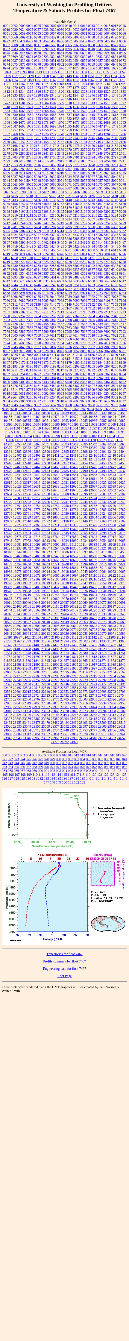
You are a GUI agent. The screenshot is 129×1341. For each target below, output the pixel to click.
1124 (121, 72)
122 (105, 774)
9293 (76, 397)
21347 (111, 641)
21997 (93, 668)
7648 (37, 339)
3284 (14, 169)
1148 (68, 76)
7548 (6, 327)
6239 (83, 262)
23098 (112, 711)
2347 (91, 153)
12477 (112, 467)
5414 (99, 242)
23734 (55, 730)
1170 (114, 80)
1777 (53, 134)
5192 (37, 211)
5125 (83, 196)
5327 (37, 235)
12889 (8, 521)
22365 (121, 680)
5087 (68, 188)
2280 (22, 153)
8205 (91, 366)
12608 (64, 478)
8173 (29, 362)
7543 (107, 324)
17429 (83, 529)
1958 (60, 138)
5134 (22, 200)
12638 (102, 486)
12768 (93, 506)
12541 (17, 475)
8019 (29, 351)
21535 (112, 649)
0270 (37, 37)
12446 (8, 463)
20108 (27, 606)
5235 (76, 219)
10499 (17, 420)
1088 (107, 68)
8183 (91, 362)
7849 (22, 347)
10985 (83, 420)
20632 (121, 626)
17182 (121, 521)
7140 (52, 304)
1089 (114, 68)
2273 (91, 149)
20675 (45, 629)
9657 (53, 405)
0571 (114, 45)
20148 (17, 610)
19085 (55, 575)
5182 (91, 207)
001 (10, 755)
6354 (22, 273)
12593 (17, 478)
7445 (29, 324)
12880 (55, 517)
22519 (45, 688)
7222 (114, 312)
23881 (93, 734)
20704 (74, 629)
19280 (121, 579)
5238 (99, 219)
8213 (29, 370)
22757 (17, 699)
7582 (14, 331)
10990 (8, 424)
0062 (91, 33)
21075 (46, 637)
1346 (91, 95)
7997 (114, 347)
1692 (45, 126)
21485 (17, 649)
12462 (36, 467)
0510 (29, 45)
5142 (83, 200)
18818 (102, 564)
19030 (74, 571)
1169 (106, 80)
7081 (14, 300)
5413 (91, 242)
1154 (114, 76)
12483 (45, 471)
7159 (22, 308)
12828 (17, 517)
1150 (83, 76)
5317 (83, 231)
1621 (6, 118)
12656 (27, 494)
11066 (18, 432)
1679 (83, 122)
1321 (68, 91)
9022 (14, 393)
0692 (99, 53)
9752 (21, 409)
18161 (102, 544)
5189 (14, 211)
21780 (27, 657)
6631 (45, 281)
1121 (98, 72)
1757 (53, 130)
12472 (74, 467)
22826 (112, 699)
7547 (122, 324)
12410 (45, 455)
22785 (64, 699)
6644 (14, 285)
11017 (18, 428)
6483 (76, 277)
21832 (121, 657)
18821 (121, 564)
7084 (37, 300)
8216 (52, 370)
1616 (99, 115)
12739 (55, 502)
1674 (53, 122)
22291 (93, 680)
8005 (122, 347)
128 (16, 778)
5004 (91, 169)
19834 (93, 595)
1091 (7, 72)
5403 (53, 242)
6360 (68, 273)
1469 (122, 99)
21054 (36, 637)
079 (100, 767)
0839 (22, 60)
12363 (64, 444)
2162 (91, 142)
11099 (65, 436)
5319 (99, 231)
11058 (101, 428)
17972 (27, 540)
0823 (45, 57)
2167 (6, 146)
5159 (37, 204)
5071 (68, 184)
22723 (27, 695)
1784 (107, 134)
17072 (45, 521)
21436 (74, 645)
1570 (60, 111)
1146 (53, 76)
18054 (102, 540)
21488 (27, 649)
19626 (83, 591)
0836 (6, 60)
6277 (114, 262)
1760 (76, 130)
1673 (45, 122)
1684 (114, 122)
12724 (92, 498)
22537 (64, 688)
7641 (14, 339)
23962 (45, 738)
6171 (91, 258)
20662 (36, 629)
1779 (68, 134)
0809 (14, 57)
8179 (68, 362)
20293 (74, 614)
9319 (68, 401)
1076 (60, 68)
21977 (55, 668)
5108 (91, 192)
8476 (14, 386)
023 (16, 759)
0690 (83, 53)
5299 (83, 227)
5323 (6, 235)
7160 (29, 308)
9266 (29, 397)
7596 (76, 331)
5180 (76, 207)
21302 (83, 641)
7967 (91, 347)
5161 (53, 204)
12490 (83, 471)
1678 (76, 122)
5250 (68, 223)
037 (100, 759)
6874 (60, 289)
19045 (83, 571)
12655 (17, 494)
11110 (37, 440)
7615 (83, 335)
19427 (55, 587)
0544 (45, 45)
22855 (36, 703)
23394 (64, 719)
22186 (36, 676)
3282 (122, 165)
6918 (60, 293)
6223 (29, 262)
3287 (37, 169)
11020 (46, 428)
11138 (119, 440)
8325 (83, 374)
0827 (60, 57)
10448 (93, 413)
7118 (22, 304)
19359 (102, 583)
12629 (17, 486)
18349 (17, 552)
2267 (45, 149)
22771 (45, 699)
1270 (14, 87)
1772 (37, 134)
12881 (64, 517)
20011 (8, 602)
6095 (114, 254)
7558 (53, 327)
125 (123, 774)
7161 (37, 308)
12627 (121, 482)
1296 (122, 87)
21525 (93, 649)
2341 (45, 153)
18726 (112, 560)
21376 (8, 645)
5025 (122, 173)
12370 (8, 448)
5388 (76, 238)
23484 (64, 722)
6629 (29, 281)
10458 (8, 417)
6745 (29, 285)
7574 (114, 327)
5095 (6, 192)
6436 (68, 277)
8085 (14, 355)
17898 (102, 537)
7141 (60, 304)
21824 (102, 657)
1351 (6, 99)
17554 (83, 533)
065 (16, 767)
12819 (55, 513)
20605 (55, 626)
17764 (55, 537)
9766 (106, 409)
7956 (83, 347)
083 (124, 767)
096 (76, 771)
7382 (37, 320)
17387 (36, 529)
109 (29, 774)
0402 (52, 37)
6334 (68, 269)
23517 (121, 722)
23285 (93, 715)
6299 (68, 266)
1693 (53, 126)
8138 (6, 358)
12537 (121, 471)
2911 (122, 161)
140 (88, 778)
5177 (53, 207)
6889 (14, 293)
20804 (102, 629)
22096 (74, 672)
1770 (29, 134)
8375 (6, 378)
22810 (102, 699)
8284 (60, 374)
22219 (93, 676)
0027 (37, 29)
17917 (112, 537)
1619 (122, 115)
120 (93, 774)
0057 (53, 33)
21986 (74, 668)
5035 (76, 177)
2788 (53, 157)
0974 (6, 68)
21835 (8, 660)
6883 (99, 289)
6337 (91, 269)
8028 (45, 351)
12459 (8, 467)
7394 (60, 320)
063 (4, 767)
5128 (106, 196)
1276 (60, 87)
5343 (107, 235)
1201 (67, 84)
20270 (36, 614)
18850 (36, 568)
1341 (60, 95)
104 (124, 771)
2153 (29, 142)
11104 (111, 436)
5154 (122, 200)
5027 (14, 177)
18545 (55, 556)
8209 (122, 366)
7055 (60, 297)
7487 (60, 324)
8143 (29, 358)
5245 (29, 223)
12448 (27, 463)
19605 (55, 591)
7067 (83, 297)
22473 (83, 684)
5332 (76, 235)
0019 (6, 29)
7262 (76, 316)
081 (112, 767)
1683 (107, 122)
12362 (55, 444)
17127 (74, 521)
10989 (121, 420)
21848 (55, 660)
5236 (83, 219)
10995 (46, 424)
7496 (68, 324)
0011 (76, 26)
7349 (114, 316)
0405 (68, 37)
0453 (37, 41)
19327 (55, 583)
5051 (60, 180)
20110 (45, 606)
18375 (55, 552)
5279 (122, 223)
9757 (44, 409)
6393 (14, 277)
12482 (36, 471)
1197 (37, 84)
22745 (102, 695)
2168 (14, 146)
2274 (99, 149)
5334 (91, 235)
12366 (93, 444)
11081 (55, 432)
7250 (6, 316)
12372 (27, 448)
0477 (91, 41)
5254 (91, 223)
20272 (45, 614)
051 (58, 763)
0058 (60, 33)
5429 (76, 246)
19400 (17, 587)
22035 (102, 668)
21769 (17, 657)
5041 (122, 177)
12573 (112, 475)
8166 (122, 358)
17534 (55, 533)
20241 (121, 610)
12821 (74, 513)
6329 (60, 269)
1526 (68, 107)
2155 (45, 142)
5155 (6, 204)
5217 (68, 215)
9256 (114, 393)
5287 (53, 227)
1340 (53, 95)
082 (118, 767)
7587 (37, 331)
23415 (93, 719)
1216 (114, 84)
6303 (99, 266)
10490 (102, 417)
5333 (83, 235)
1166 (83, 80)
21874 (102, 660)
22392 (17, 684)
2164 (107, 142)
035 (88, 759)
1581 (22, 115)
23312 (112, 715)
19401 (27, 587)
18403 (93, 552)
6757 (122, 285)
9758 (52, 409)
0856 (91, 60)
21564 (8, 653)
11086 (92, 432)
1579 (6, 115)
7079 (122, 297)
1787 (6, 138)
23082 (93, 711)
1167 (91, 80)
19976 (74, 598)
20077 (102, 602)
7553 (29, 327)
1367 (53, 99)
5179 (68, 207)
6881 (83, 289)
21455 (93, 645)
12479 (8, 471)
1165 (76, 80)
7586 (29, 331)
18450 (121, 552)
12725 (102, 498)
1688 (22, 126)
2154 (37, 142)
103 (118, 771)
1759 (68, 130)
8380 (22, 378)
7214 (68, 312)
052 (64, 763)
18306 (74, 548)
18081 (17, 544)
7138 (37, 304)
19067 (17, 575)
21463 (102, 645)
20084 (111, 602)
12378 (74, 448)
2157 (60, 142)
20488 (83, 618)
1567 (37, 111)
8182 (83, 362)
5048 (37, 180)
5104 (61, 192)
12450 (45, 463)
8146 (53, 358)
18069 (8, 544)
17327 (93, 525)
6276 (107, 262)
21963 (27, 668)
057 (94, 763)
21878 (112, 660)
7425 (6, 324)
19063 (112, 571)
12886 (112, 517)
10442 (74, 413)
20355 (17, 618)
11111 (46, 440)
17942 (8, 540)
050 (52, 763)
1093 (23, 72)
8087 (22, 355)
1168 (98, 80)
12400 (93, 451)
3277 (83, 165)
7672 (122, 339)
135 (58, 778)
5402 (45, 242)
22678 (93, 691)
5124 (75, 196)
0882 (60, 64)
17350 (8, 529)
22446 (64, 684)
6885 (114, 289)
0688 (68, 53)
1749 (114, 126)
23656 (8, 730)
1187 (22, 84)
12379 (83, 448)
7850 (29, 347)
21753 (8, 657)
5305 (6, 231)
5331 (68, 235)
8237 (99, 370)
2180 (99, 146)
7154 (106, 304)
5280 (6, 227)
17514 (36, 533)
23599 (93, 726)
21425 (55, 645)
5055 (83, 180)
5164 (76, 204)
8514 (14, 389)
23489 (74, 722)
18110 (74, 544)
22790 (74, 699)
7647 (29, 339)
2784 (22, 157)
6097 (6, 258)
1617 (107, 115)
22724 (36, 695)
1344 (76, 95)
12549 (55, 475)
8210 (6, 370)
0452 (29, 41)
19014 (45, 571)
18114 (83, 544)
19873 (121, 595)
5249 (60, 223)
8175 (45, 362)
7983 (107, 347)
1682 (99, 122)
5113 (122, 192)
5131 (122, 196)
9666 (83, 405)
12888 (121, 517)
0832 (99, 57)
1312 (6, 91)
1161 (45, 80)
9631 (99, 401)
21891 (45, 664)
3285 (22, 169)
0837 (14, 60)
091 (46, 771)
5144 (99, 200)
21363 (121, 641)
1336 (22, 95)
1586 (60, 115)
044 (16, 763)
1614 (83, 115)
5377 (14, 238)
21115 (65, 637)
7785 (83, 343)
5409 (60, 242)
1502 (29, 103)
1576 (107, 111)
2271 (76, 149)
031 (64, 759)
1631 (60, 118)
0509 (22, 45)
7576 (122, 327)
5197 (76, 211)
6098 (14, 258)
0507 (6, 45)
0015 (106, 26)
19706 (8, 595)
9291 (68, 397)
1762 (91, 130)
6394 (22, 277)
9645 (14, 405)
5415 (106, 242)
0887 (76, 64)
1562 (122, 107)
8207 (107, 366)
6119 (76, 258)
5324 (14, 235)
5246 (37, 223)
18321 (102, 548)
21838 (17, 660)
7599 (99, 331)
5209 (6, 215)
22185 (27, 676)
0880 (45, 64)
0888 (83, 64)
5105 (68, 192)
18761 (36, 564)
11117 (73, 440)
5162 (60, 204)
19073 (36, 575)
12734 (36, 502)
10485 (83, 417)
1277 (68, 87)
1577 (114, 111)
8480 (29, 386)
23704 (27, 730)
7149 (68, 304)
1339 (45, 95)
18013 (45, 540)
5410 (68, 242)
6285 (53, 266)
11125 (110, 440)
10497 (8, 420)
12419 (121, 455)
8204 (83, 366)
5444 (107, 246)
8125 (83, 355)
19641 (93, 591)
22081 (45, 672)
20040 (26, 602)
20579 (112, 622)
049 (46, 763)
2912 (6, 165)
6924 (107, 293)
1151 (91, 76)
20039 (17, 602)
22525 (55, 688)
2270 (68, 149)
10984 (74, 420)
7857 (37, 347)
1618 (114, 115)
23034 (112, 707)
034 (82, 759)
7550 (14, 327)
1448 (76, 99)
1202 (75, 84)
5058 (107, 180)
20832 (112, 629)
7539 (99, 324)
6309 (22, 269)
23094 (102, 711)
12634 (64, 486)
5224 (114, 215)
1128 (30, 76)
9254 (107, 393)
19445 (83, 587)
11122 (101, 440)
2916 (37, 165)
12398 (83, 451)
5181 (83, 207)
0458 (76, 41)
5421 (29, 246)
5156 (14, 204)
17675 (17, 537)
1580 (14, 115)
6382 (107, 273)
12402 (112, 451)
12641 (8, 490)
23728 (45, 730)
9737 (114, 405)
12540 (8, 475)
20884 (27, 633)
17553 (74, 533)
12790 (17, 513)
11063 (120, 428)
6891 (22, 293)
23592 (64, 726)
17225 (17, 525)
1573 (83, 111)
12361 (45, 444)
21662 (36, 653)
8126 (91, 355)
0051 (6, 33)
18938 (8, 571)
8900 (99, 389)
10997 (65, 424)
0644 (122, 49)
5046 (22, 180)
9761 (67, 409)
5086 (60, 188)
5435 (99, 246)
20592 (17, 626)
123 (111, 774)
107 (17, 774)
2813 (29, 161)
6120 (83, 258)
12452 (64, 463)
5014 (45, 173)
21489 (36, 649)
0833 (107, 57)
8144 (37, 358)
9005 (106, 389)
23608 (102, 726)
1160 (38, 80)
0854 (76, 60)
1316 (37, 91)
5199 (91, 211)
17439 (102, 529)
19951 (45, 598)
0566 (76, 45)
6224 (37, 262)
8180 (76, 362)
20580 (121, 622)
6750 (68, 285)
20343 (121, 614)
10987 (102, 420)
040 (118, 759)
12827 (8, 517)
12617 (27, 482)
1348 (107, 95)
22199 (45, 676)
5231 (45, 219)
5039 (107, 177)
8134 (122, 355)
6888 (6, 293)
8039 (53, 351)
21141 (83, 637)
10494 (112, 417)
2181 (107, 146)
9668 (91, 405)
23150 (36, 715)
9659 (60, 405)
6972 (29, 297)
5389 (83, 238)
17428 (74, 529)
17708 (27, 537)
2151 (14, 142)
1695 (68, 126)
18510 (45, 556)
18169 (111, 544)
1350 (122, 95)
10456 (121, 413)
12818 (45, 513)
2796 (107, 157)
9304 (6, 401)
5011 (22, 173)
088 (28, 771)
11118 (82, 440)
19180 (55, 579)
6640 (107, 281)
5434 (91, 246)
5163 (68, 204)
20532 (27, 622)
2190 (29, 149)
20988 (121, 633)
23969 (55, 738)
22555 (93, 688)
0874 (6, 64)
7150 (76, 304)
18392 (83, 552)
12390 (45, 451)
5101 (37, 192)
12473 (83, 467)
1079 (83, 68)
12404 (121, 451)
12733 (27, 502)
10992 (27, 424)
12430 (74, 459)
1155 (121, 76)
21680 (83, 653)
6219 (6, 262)
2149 (122, 138)
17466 (121, 529)
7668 (107, 339)
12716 (55, 498)
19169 (36, 579)
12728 (121, 498)
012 (76, 755)
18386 (64, 552)
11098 (55, 436)
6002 (76, 250)
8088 (29, 355)
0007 (53, 26)
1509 (60, 103)
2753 (107, 153)
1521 (29, 107)
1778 (60, 134)
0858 (107, 60)
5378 (22, 238)
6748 (52, 285)
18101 (64, 544)
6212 (114, 258)
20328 (83, 614)
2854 (107, 161)
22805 (93, 699)
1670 (22, 122)
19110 (93, 575)
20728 (93, 629)
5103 (53, 192)
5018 (76, 173)
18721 (102, 560)
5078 (122, 184)
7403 (83, 320)
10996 (55, 424)
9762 (75, 409)
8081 (122, 351)
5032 (53, 177)
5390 (91, 238)
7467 (53, 324)
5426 (68, 246)
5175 (37, 207)
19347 (83, 583)
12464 (45, 467)
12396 (74, 451)
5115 (14, 196)
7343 (99, 316)
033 (76, 759)
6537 (122, 277)
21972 (36, 668)
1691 (37, 126)
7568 (91, 327)
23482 (55, 722)
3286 (29, 169)
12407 (17, 455)
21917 (93, 664)
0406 (76, 37)
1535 (91, 107)
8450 (68, 382)
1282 (107, 87)
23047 (121, 707)
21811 (74, 657)
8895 (68, 389)
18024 (64, 540)
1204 (91, 84)
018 (112, 755)
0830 (83, 57)
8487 (76, 386)
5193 (45, 211)
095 (70, 771)
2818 (68, 161)
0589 (29, 49)
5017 (68, 173)
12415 (83, 455)
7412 (107, 320)
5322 (122, 231)
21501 (64, 649)
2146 (99, 138)
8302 (76, 374)
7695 (29, 343)
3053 (53, 165)
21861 (74, 660)
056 (88, 763)
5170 (122, 204)
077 (88, 767)
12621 (64, 482)
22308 (112, 680)
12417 (102, 455)
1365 (37, 99)
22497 (17, 688)
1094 (30, 72)
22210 (64, 676)
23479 (45, 722)
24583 (112, 738)
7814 (107, 343)
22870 (45, 703)
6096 (122, 254)
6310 (29, 269)
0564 (60, 45)
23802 (121, 730)
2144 (83, 138)
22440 (55, 684)
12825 (112, 513)
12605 (36, 478)
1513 (91, 103)
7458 (45, 324)
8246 (114, 370)
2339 (29, 153)
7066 (76, 297)
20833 (121, 629)
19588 (27, 591)
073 (64, 767)
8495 (83, 386)
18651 (36, 560)
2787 (45, 157)
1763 (99, 130)
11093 (18, 436)
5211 (22, 215)
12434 (102, 459)
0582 (6, 49)
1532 (76, 107)
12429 (64, 459)
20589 (8, 626)
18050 (93, 540)
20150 (27, 610)
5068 (53, 184)
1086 (91, 68)
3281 (114, 165)
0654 (60, 53)
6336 (83, 269)
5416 (114, 242)
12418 (111, 455)
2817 (60, 161)
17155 (93, 521)
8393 (91, 378)
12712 (36, 498)
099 (94, 771)
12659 (55, 494)
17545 (64, 533)
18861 (55, 568)
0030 (60, 29)
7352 (122, 316)
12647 (64, 490)
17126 (64, 521)
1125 (7, 76)
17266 (36, 525)
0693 (107, 53)
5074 (91, 184)
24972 (74, 742)
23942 (8, 738)
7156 (122, 304)
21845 (45, 660)
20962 (93, 633)
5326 (29, 235)
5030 (37, 177)
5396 (122, 238)
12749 (121, 502)
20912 (36, 633)
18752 (17, 564)
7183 (99, 308)
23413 (83, 719)
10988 (112, 420)
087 (22, 771)
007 (46, 755)
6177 (99, 258)
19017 (55, 571)
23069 (55, 711)
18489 (36, 556)
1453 (114, 99)
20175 (55, 610)
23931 (112, 734)
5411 (76, 242)
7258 (53, 316)
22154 (111, 672)
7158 (14, 308)
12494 (93, 471)
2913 (14, 165)
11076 (46, 432)
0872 (114, 60)
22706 (121, 691)
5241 (122, 219)
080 (106, 767)
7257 (45, 316)
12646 (55, 490)
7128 (29, 304)
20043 (36, 602)
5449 (22, 250)
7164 (45, 308)
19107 (83, 575)
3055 (68, 165)
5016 (60, 173)
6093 (99, 254)
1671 (29, 122)
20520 (112, 618)
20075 (92, 602)
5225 (122, 215)
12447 (17, 463)
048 (40, 763)
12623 (83, 482)
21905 (74, 664)
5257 (107, 223)
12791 (27, 513)
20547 (55, 622)
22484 (112, 684)
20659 (27, 629)
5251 (76, 223)
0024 (22, 29)
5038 (99, 177)
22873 (55, 703)
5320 (106, 231)
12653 (121, 490)
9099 (76, 393)
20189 (74, 610)
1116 (61, 72)
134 (52, 778)
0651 (45, 53)
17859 (74, 537)
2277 (122, 149)
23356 (27, 719)
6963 (122, 293)
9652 (37, 405)
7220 (99, 312)
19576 (8, 591)
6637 (83, 281)
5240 (114, 219)
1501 (22, 103)
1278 (76, 87)
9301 (107, 397)
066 (22, 767)
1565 (22, 111)
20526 (121, 618)
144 (112, 778)
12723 (83, 498)
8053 (83, 351)
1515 (106, 103)
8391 (76, 378)
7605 (14, 335)
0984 (22, 68)
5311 (53, 231)
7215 (76, 312)
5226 (6, 219)
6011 (107, 250)
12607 (55, 478)
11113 (64, 440)
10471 (64, 417)
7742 (68, 343)
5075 (99, 184)
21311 (93, 641)
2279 (14, 153)
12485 (64, 471)
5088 (76, 188)
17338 (112, 525)
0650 (37, 53)
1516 (114, 103)
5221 (91, 215)
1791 (37, 138)
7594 (60, 331)
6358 (53, 273)
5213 (37, 215)
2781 (122, 153)
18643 (27, 560)
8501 (114, 386)
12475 (93, 467)
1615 (91, 115)
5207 (114, 211)
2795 (99, 157)
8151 (68, 358)
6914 (29, 293)
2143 (76, 138)
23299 (102, 715)
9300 (99, 397)
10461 (27, 417)
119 (87, 774)
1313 (14, 91)
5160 (45, 204)
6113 (53, 258)
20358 (27, 618)
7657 (60, 339)
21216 (120, 637)
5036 (83, 177)
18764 (45, 564)
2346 (83, 153)
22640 (45, 691)
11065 (8, 432)
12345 (8, 444)
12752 (27, 506)
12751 (17, 506)
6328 (52, 269)
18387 (74, 552)
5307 (22, 231)
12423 (27, 459)
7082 (22, 300)
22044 (112, 668)
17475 (8, 533)
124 (117, 774)
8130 (114, 355)
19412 (45, 587)
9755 (36, 409)
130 (28, 778)
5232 (53, 219)
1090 (122, 68)
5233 (60, 219)
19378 (121, 583)
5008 (122, 169)
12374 (45, 448)
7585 (22, 331)
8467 (107, 382)
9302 (114, 397)
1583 (37, 115)
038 (106, 759)
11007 (102, 424)
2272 (83, 149)
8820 (45, 389)
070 (46, 767)
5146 (114, 200)
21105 (55, 637)
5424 (53, 246)
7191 (37, 312)
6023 (37, 254)
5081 (22, 188)
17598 (102, 533)
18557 (74, 556)
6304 (107, 266)
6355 (29, 273)
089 (34, 771)
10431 (8, 413)
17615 (121, 533)
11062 (111, 428)
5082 (29, 188)
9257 (122, 393)
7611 (53, 335)
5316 (76, 231)
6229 (76, 262)
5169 (114, 204)
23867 (74, 734)
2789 (60, 157)
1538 (114, 107)
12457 (112, 463)
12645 (45, 490)
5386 (68, 238)
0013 (91, 26)
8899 (91, 389)
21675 (74, 653)
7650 (45, 339)
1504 (45, 103)
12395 (64, 451)
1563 (6, 111)
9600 (76, 401)
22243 (8, 680)
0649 (29, 53)
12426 (45, 459)
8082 (6, 355)
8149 (60, 358)
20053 (55, 602)
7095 (91, 300)
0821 (29, 57)
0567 (83, 45)
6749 (60, 285)
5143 (91, 200)
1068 (37, 68)
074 (70, 767)
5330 (60, 235)
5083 (37, 188)
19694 (121, 591)
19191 (64, 579)
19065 (121, 571)
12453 (74, 463)
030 (58, 759)
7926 (68, 347)
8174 (37, 362)
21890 (36, 664)
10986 (93, 420)
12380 (93, 448)
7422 (122, 320)
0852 (60, 60)
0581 (122, 45)
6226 (53, 262)
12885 (102, 517)
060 (112, 763)
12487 (74, 471)
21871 (93, 660)
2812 (22, 161)
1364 (29, 99)
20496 (102, 618)
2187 (6, 149)
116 (70, 774)
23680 (17, 730)
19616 (74, 591)
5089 (83, 188)
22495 (121, 684)
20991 (8, 637)
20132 (74, 606)
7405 (91, 320)
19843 (102, 595)
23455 (17, 722)
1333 (122, 91)
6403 (60, 277)
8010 (22, 351)
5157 (22, 204)
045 (22, 763)
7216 (83, 312)
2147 (107, 138)
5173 (22, 207)
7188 (14, 312)
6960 (114, 293)
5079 (6, 188)
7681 (14, 343)
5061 (122, 180)
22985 (74, 707)
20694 (55, 629)
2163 (99, 142)
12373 (36, 448)
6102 (37, 258)
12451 (55, 463)
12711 (27, 498)
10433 (17, 413)
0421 (122, 37)
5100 (30, 192)
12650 (93, 490)
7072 (91, 297)
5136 (37, 200)
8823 (52, 389)
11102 (92, 436)
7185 (114, 308)
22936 (112, 703)
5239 (107, 219)
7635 (6, 339)
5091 (99, 188)
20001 (112, 598)
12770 (112, 506)
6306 (122, 266)
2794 (91, 157)
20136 (102, 606)
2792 (83, 157)
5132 (6, 200)
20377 (45, 618)
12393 (55, 451)
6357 (45, 273)
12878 (36, 517)
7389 (53, 320)
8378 (14, 378)
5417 (122, 242)
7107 (6, 304)
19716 (17, 595)
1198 (45, 84)
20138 (121, 606)
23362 (36, 719)
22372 (8, 684)
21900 (55, 664)
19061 (102, 571)
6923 (99, 293)
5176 (45, 207)
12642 (17, 490)
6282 (29, 266)
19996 (102, 598)
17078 (55, 521)
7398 (68, 320)
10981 (45, 420)
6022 (29, 254)
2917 (45, 165)
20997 (18, 637)
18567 (83, 556)
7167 (68, 308)
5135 (29, 200)
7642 (22, 339)
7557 (45, 327)
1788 (14, 138)
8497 (91, 386)
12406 (8, 455)
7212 (52, 312)
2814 (37, 161)
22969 (27, 707)
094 (64, 771)
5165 (83, 204)
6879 (76, 289)
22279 (83, 680)
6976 (45, 297)
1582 (29, 115)
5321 (114, 231)
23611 (121, 726)
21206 (111, 637)
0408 (91, 37)
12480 (17, 471)
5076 (107, 184)
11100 (74, 436)
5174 (29, 207)
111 (40, 774)
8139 (14, 358)
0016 (114, 26)
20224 (102, 610)
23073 (83, 711)
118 (81, 774)
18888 (93, 568)
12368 (112, 444)
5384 (53, 238)
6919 (68, 293)
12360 (36, 444)
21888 (27, 664)
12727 (111, 498)
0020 (14, 29)
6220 (14, 262)
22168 (8, 676)
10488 (93, 417)
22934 (102, 703)
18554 (64, 556)
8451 (76, 382)
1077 (68, 68)
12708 (8, 498)
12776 (27, 509)
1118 (76, 72)
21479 (8, 649)
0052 (14, 33)
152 (76, 782)
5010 (14, 173)
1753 (22, 130)
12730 (17, 502)
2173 (53, 146)
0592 (45, 49)
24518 (93, 738)
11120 (91, 440)
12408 (27, 455)
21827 (111, 657)
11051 (55, 428)
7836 (122, 343)
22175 (17, 676)
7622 (114, 335)
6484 (83, 277)
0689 (76, 53)
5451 (37, 250)
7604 (6, 335)
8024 (37, 351)
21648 (27, 653)
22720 (17, 695)
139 (82, 778)
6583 (14, 281)
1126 (15, 76)
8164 (107, 358)
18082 (27, 544)
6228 (68, 262)
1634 (83, 118)
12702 (112, 494)
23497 (93, 722)
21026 (27, 637)
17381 (27, 529)
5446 (122, 246)
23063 (45, 711)
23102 (121, 711)
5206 (107, 211)
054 (76, 763)
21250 (8, 641)
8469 (114, 382)
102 (112, 771)
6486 (99, 277)
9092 (45, 393)
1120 (91, 72)
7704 (60, 343)
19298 (17, 583)
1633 (76, 118)
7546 (114, 324)
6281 (22, 266)
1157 (15, 80)
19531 (121, 587)
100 (100, 771)
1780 (76, 134)
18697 (83, 560)
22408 (27, 684)
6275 (99, 262)
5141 (76, 200)
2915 (29, 165)
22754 (121, 695)
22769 (36, 699)
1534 (83, 107)
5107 (84, 192)
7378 (22, 320)
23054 (27, 711)
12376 (55, 448)
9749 (5, 409)
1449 (83, 99)
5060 (114, 180)
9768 (114, 409)
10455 (112, 413)
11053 (64, 428)
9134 (99, 393)
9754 (29, 409)
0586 (22, 49)
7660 (68, 339)
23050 (17, 711)
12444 (112, 459)
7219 (91, 312)
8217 (60, 370)
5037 (91, 177)
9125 (91, 393)
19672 (112, 591)
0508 (14, 45)
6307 (6, 269)
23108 (8, 715)
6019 (6, 254)
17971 (17, 540)
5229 (29, 219)
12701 (102, 494)
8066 (99, 351)
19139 (8, 579)
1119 (83, 72)
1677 (68, 122)
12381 (102, 448)
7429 (22, 324)
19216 (92, 579)
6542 (6, 281)
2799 (6, 161)
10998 (74, 424)
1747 (99, 126)
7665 (91, 339)
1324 (91, 91)
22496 (8, 688)
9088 (29, 393)
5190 (22, 211)
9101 (83, 393)
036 (94, 759)
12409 (36, 455)
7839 (6, 347)
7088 (60, 300)
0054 (29, 33)
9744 (122, 405)
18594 (102, 556)
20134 (83, 606)
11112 (55, 440)
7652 (53, 339)
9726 (106, 405)
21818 (92, 657)
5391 (99, 238)
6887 (122, 289)
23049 (8, 711)
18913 (102, 568)
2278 (6, 153)
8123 (76, 355)
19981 (83, 598)
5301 (99, 227)
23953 (36, 738)
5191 (29, 211)
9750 (13, 409)
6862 (37, 289)
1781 (83, 134)
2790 (68, 157)
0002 (14, 26)
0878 (37, 64)
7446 (37, 324)
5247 (45, 223)
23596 (74, 726)
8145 (45, 358)
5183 (99, 207)
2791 (76, 157)
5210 (14, 215)
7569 (99, 327)
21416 (45, 645)
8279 (45, 374)
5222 (99, 215)
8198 (45, 366)
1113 (38, 72)
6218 (122, 258)
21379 (17, 645)
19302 (27, 583)
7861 (45, 347)
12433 (93, 459)
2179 (91, 146)
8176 (53, 362)
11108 (28, 440)
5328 (45, 235)
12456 (102, 463)
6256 (91, 262)
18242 (27, 548)
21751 (121, 653)
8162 (91, 358)
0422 (6, 41)
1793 (45, 138)
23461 (27, 722)
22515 (36, 688)
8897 (76, 389)
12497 (112, 471)
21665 (45, 653)
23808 (8, 734)
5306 (14, 231)
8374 (122, 374)
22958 (17, 707)
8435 (37, 382)
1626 (45, 118)
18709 (93, 560)
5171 (6, 207)
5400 (29, 242)
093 (58, 771)
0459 (83, 41)
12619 (45, 482)
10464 (45, 417)
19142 (17, 579)
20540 (45, 622)
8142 (22, 358)
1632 (68, 118)
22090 (55, 672)
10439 (64, 413)
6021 (22, 254)
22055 (121, 668)
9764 (90, 409)
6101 (30, 258)
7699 (45, 343)
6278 (122, 262)
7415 (114, 320)
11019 (36, 428)
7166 (60, 308)
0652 (53, 53)
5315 (68, 231)
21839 (27, 660)
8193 (14, 366)
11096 (37, 436)
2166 (122, 142)
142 (100, 778)
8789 (21, 389)
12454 (83, 463)
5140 (68, 200)
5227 (14, 219)
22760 (27, 699)
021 (4, 759)
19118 (102, 575)
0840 (29, 60)
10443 (83, 413)
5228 (22, 219)
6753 (91, 285)
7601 (114, 331)
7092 (83, 300)
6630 (37, 281)
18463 (17, 556)
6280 (14, 266)
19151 (27, 579)
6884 (107, 289)
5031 (45, 177)
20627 (102, 626)
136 (64, 778)
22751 (112, 695)
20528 (17, 622)
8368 (99, 374)
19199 (74, 579)
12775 (17, 509)
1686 (6, 126)
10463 (36, 417)
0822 (37, 57)
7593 (53, 331)
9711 (99, 405)
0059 (68, 33)
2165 (114, 142)
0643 (114, 49)
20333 (102, 614)
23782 (102, 730)
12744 (83, 502)
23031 (102, 707)
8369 (107, 374)
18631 (17, 560)
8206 (99, 366)
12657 (36, 494)
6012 (114, 250)
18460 (8, 556)
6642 (122, 281)
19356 (93, 583)
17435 (93, 529)
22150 (102, 672)
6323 (45, 269)
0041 (122, 29)
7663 (83, 339)
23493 (83, 722)
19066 (8, 575)
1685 (122, 122)
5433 (83, 246)
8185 (107, 362)
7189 (22, 312)
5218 (76, 215)
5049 (45, 180)
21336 (102, 641)
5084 (45, 188)
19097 (74, 575)
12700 (93, 494)
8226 (83, 370)
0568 (91, 45)
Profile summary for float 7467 (64, 961)
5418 (6, 246)
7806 (99, 343)
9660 (68, 405)
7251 (14, 316)
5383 (45, 238)
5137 (45, 200)
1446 (68, 99)
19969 (55, 598)
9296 (91, 397)
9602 (83, 401)
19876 (17, 598)
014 (88, 755)
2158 (68, 142)
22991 (83, 707)
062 (124, 763)
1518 (6, 107)
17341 (121, 525)
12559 (102, 475)
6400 (45, 277)
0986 (29, 68)
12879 (45, 517)
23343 (17, 719)
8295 (68, 374)
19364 (112, 583)
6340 (114, 269)
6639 (99, 281)
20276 (55, 614)
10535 (27, 420)
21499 (55, 649)
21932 (102, 664)
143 (106, 778)
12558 (93, 475)
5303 (114, 227)
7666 (99, 339)
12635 (74, 486)
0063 (99, 33)
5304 (122, 227)
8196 (29, 366)
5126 (91, 196)
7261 (68, 316)
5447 (6, 250)
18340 (8, 552)
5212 (29, 215)
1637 (99, 118)
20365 (36, 618)
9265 (22, 397)
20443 (64, 618)
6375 (91, 273)
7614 (76, 335)
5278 (114, 223)
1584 (45, 115)
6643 (6, 285)
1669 (14, 122)
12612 (102, 478)
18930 (121, 568)
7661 (76, 339)
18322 (112, 548)
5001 (68, 169)
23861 (64, 734)
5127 (99, 196)
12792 (36, 513)
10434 (27, 413)
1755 (37, 130)
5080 (14, 188)
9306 (22, 401)
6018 (122, 250)
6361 (76, 273)
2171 (37, 146)
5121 (52, 196)
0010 (68, 26)
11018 (27, 428)
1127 (22, 76)
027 (40, 759)
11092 (9, 436)
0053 (22, 33)
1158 (22, 80)
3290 (60, 169)
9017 (122, 389)
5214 (45, 215)
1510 (68, 103)
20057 (64, 602)
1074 (45, 68)
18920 (112, 568)
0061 (83, 33)
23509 (102, 722)
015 (94, 755)
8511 (6, 389)
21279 (27, 641)
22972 (45, 707)
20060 (83, 602)
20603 (45, 626)
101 (106, 771)
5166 (91, 204)
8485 (60, 386)
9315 (52, 401)
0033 (83, 29)
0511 (37, 45)
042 (4, 763)
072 (58, 767)
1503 (37, 103)
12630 (27, 486)
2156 (53, 142)
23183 (45, 715)
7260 (60, 316)
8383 (45, 378)
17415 (55, 529)
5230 (37, 219)
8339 (91, 374)
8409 (22, 382)
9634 (114, 401)
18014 (55, 540)
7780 (76, 343)
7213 (60, 312)
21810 (64, 657)
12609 (74, 478)
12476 (102, 467)
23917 (102, 734)
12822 (83, 513)
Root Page (64, 976)
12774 (8, 509)
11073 (27, 432)
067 (28, 767)
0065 (114, 33)
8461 (91, 382)
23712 (36, 730)
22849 (27, 703)
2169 (22, 146)
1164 (68, 80)
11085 (83, 432)
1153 (106, 76)
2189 (22, 149)
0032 (76, 29)
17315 (83, 525)
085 (10, 771)
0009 (60, 26)
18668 (55, 560)
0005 (37, 26)
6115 (60, 258)
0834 (114, 57)
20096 (8, 606)
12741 (64, 502)
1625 (37, 118)
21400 (36, 645)
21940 (121, 664)
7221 (106, 312)
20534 (36, 622)
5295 (68, 227)
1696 (76, 126)
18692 (74, 560)
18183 (121, 544)
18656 (45, 560)
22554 (83, 688)
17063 (36, 521)
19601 (45, 591)
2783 (14, 157)
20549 (64, 622)
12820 (64, 513)
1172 (7, 84)
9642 (6, 405)
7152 (91, 304)
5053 (76, 180)
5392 (107, 238)
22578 (121, 688)
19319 (45, 583)
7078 (114, 297)
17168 (102, 521)
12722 (74, 498)
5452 (45, 250)
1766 (122, 130)
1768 (14, 134)
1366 (45, 99)
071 (52, 767)
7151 (83, 304)
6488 (107, 277)
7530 (91, 324)
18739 (8, 564)
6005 (83, 250)
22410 (36, 684)
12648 (74, 490)
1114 (46, 72)
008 (52, 755)
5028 (22, 177)
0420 (114, 37)
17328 (102, 525)
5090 (91, 188)
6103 (45, 258)
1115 (53, 72)
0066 (122, 33)
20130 (64, 606)
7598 (91, 331)
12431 (83, 459)
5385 (60, 238)
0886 (68, 64)
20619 (74, 626)
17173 (112, 521)
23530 (17, 726)
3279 (99, 165)
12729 (8, 502)
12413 (74, 455)
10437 (55, 413)
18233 (17, 548)
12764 (74, 506)
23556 (36, 726)
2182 (114, 146)
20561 (74, 622)
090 (40, 771)
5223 (106, 215)
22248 (17, 680)
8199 (53, 366)
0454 (45, 41)
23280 (83, 715)
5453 (53, 250)
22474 (93, 684)
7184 (107, 308)
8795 (29, 389)
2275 (107, 149)
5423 (45, 246)
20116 (55, 606)
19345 (74, 583)
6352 (6, 273)
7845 (14, 347)
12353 (17, 444)
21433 (64, 645)
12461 (27, 467)
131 (34, 778)
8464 (99, 382)
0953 (122, 64)
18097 (45, 544)
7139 (45, 304)
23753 (83, 730)
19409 (36, 587)
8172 (22, 362)
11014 (8, 428)
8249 (122, 370)
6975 (37, 297)
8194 (22, 366)
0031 (68, 29)
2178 (83, 146)
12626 (112, 482)
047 (34, 763)
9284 (53, 397)
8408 (14, 382)
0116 (29, 37)
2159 (76, 142)
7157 (6, 308)
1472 (6, 103)
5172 (14, 207)
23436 (112, 719)
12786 (112, 509)
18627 (8, 560)
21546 (121, 649)
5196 (68, 211)
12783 (83, 509)
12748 (112, 502)
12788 (8, 513)
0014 (99, 26)
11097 (46, 436)
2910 (114, 161)
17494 (27, 533)
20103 (17, 606)
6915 (37, 293)
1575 (99, 111)
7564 (76, 327)
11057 (92, 428)
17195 (8, 525)
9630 (91, 401)
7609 (37, 335)
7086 (53, 300)
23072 (74, 711)
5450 (29, 250)
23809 (17, 734)
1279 (83, 87)
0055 (37, 33)
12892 (17, 521)
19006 (36, 571)
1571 (68, 111)
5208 (122, 211)
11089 (101, 432)
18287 (45, 548)
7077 (107, 297)
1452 (107, 99)
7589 (45, 331)
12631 (36, 486)
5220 (83, 215)
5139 (60, 200)
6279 (6, 266)
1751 (6, 130)
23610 (112, 726)
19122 (111, 575)
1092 (15, 72)
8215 (45, 370)
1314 (22, 91)
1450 (91, 99)
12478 (121, 467)
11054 (74, 428)
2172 (45, 146)
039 (112, 759)
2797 (114, 157)
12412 (64, 455)
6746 (37, 285)
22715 (8, 695)
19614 (64, 591)
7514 (76, 324)
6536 (114, 277)
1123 (113, 72)
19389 (8, 587)
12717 (64, 498)
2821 (91, 161)
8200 (60, 366)
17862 (83, 537)
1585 (53, 115)
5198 (83, 211)
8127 (99, 355)
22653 (64, 691)
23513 (112, 722)
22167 (121, 672)
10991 (17, 424)
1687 (14, 126)
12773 (121, 506)
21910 (83, 664)
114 (58, 774)
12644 (36, 490)
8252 (6, 374)
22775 (55, 699)
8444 (53, 382)
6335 (76, 269)
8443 (45, 382)
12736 (45, 502)
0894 (107, 64)
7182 (91, 308)
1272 (29, 87)
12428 (55, 459)
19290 (8, 583)
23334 (121, 715)
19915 (36, 598)
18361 (27, 552)
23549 (27, 726)
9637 (122, 401)
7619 (99, 335)
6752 (83, 285)
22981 (64, 707)
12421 (17, 459)
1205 (98, 84)
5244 (22, 223)
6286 (60, 266)
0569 (99, 45)
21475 (121, 645)
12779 (45, 509)
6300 (76, 266)
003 (22, 755)
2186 (122, 146)
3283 (6, 169)
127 (10, 778)
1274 (45, 87)
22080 (36, 672)
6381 (99, 273)
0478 (99, 41)
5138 (53, 200)
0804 (114, 53)
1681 (91, 122)
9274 (37, 397)
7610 (45, 335)
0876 (22, 64)
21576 (17, 653)
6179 (106, 258)
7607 (29, 335)
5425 (60, 246)
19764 (74, 595)
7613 (68, 335)
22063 (17, 672)
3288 (45, 169)
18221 (8, 548)
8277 (37, 374)
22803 (83, 699)
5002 (76, 169)
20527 (8, 622)
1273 (37, 87)
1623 (22, 118)
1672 (37, 122)
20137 (111, 606)
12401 (102, 451)
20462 (74, 618)
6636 (76, 281)
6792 (6, 289)
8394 (99, 378)
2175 (68, 146)
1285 (114, 87)
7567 (83, 327)
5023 (106, 173)
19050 (93, 571)
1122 (106, 72)
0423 (14, 41)
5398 (14, 242)
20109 (36, 606)
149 (58, 782)
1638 (107, 118)
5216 (60, 215)
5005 (99, 169)
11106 (10, 440)
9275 (45, 397)
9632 (106, 401)
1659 (114, 118)
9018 (6, 393)
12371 (17, 448)
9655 (45, 405)
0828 (68, 57)
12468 (55, 467)
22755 (8, 699)
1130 (45, 76)
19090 (64, 575)
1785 (114, 134)
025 (28, 759)
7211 (45, 312)
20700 (64, 629)
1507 (53, 103)
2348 (99, 153)
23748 (64, 730)
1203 (83, 84)
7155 (114, 304)
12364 (74, 444)
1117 (68, 72)
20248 (17, 614)
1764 (107, 130)
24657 (121, 738)
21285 (36, 641)
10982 (55, 420)
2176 (76, 146)
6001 (68, 250)
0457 (68, 41)
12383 (121, 448)
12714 (45, 498)
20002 (121, 598)
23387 (55, 719)
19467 (93, 587)
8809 (37, 389)
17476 (17, 533)
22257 (36, 680)
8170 (14, 362)
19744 (45, 595)
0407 (83, 37)
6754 (99, 285)
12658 (45, 494)
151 (70, 782)
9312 (37, 401)
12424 (36, 459)
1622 (14, 118)
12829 (27, 517)
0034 (91, 29)
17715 (36, 537)
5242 (6, 223)
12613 (111, 478)
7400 (76, 320)
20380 (55, 618)
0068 (14, 37)
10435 (36, 413)
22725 (45, 695)
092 (52, 771)
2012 (68, 138)
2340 (37, 153)
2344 (68, 153)
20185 (64, 610)
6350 (122, 269)
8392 (83, 378)
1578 (122, 111)
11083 (64, 432)
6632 (53, 281)
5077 (114, 184)
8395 (107, 378)
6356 (37, 273)
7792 (91, 343)
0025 (29, 29)
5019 (83, 173)
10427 (122, 409)
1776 (45, 134)
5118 (29, 196)
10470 (55, 417)
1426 (60, 99)
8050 (68, 351)
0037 (107, 29)
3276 (76, 165)
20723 (83, 629)
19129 (121, 575)
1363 (22, 99)
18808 (93, 564)
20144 (8, 610)
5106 (76, 192)
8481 (37, 386)
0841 (37, 60)
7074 (99, 297)
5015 (52, 173)
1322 (76, 91)
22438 (45, 684)
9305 (14, 401)
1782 (91, 134)
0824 (53, 57)
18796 (83, 564)
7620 (106, 335)
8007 (6, 351)
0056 (45, 33)
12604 (27, 478)
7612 (60, 335)
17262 (27, 525)
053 (70, 763)
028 (46, 759)
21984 (64, 668)
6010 (99, 250)
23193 (64, 715)
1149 (76, 76)
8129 (106, 355)
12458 (121, 463)
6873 (53, 289)
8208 (114, 366)
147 (46, 782)
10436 (45, 413)
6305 (114, 266)
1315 (29, 91)
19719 (27, 595)
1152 (98, 76)
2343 (60, 153)
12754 (36, 506)
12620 (55, 482)
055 (82, 763)
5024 (114, 173)
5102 (45, 192)
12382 (112, 448)
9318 (60, 401)
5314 (60, 231)
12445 (121, 459)
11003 (93, 424)
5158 (29, 204)
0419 (106, 37)
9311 (29, 401)
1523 (45, 107)
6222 (22, 262)
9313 (45, 401)
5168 (107, 204)
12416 (92, 455)
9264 (14, 397)
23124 (17, 715)
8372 (114, 374)
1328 (114, 91)
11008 (111, 424)
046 (28, 763)
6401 (53, 277)
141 (94, 778)
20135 (92, 606)
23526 (8, 726)
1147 (60, 76)
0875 (14, 64)
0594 (60, 49)
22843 (17, 703)
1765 (114, 130)
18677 (64, 560)
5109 (99, 192)
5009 (6, 173)
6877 (68, 289)
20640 (8, 629)
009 (58, 755)
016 (100, 755)
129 (22, 778)
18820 (112, 564)
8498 (99, 386)
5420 (22, 246)
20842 (8, 633)
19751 (64, 595)
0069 (22, 37)
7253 (29, 316)
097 (82, 771)
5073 (83, 184)
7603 (122, 331)
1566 (29, 111)
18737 (121, 560)
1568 (45, 111)
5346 (122, 235)
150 (64, 782)
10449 (102, 413)
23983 (64, 738)
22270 (55, 680)
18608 (121, 556)
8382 (37, 378)
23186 (55, 715)
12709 (17, 498)
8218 (68, 370)
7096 (99, 300)
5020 (91, 173)
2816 (53, 161)
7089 (68, 300)
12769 (102, 506)
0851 (53, 60)
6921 (83, 293)
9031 (22, 393)
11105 (120, 436)
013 (82, 755)
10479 (74, 417)
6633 (60, 281)
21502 (74, 649)
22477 (102, 684)
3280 (107, 165)
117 (76, 774)
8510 (122, 386)
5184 (107, 207)
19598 (36, 591)
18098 (55, 544)
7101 (107, 300)
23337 (8, 719)
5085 (53, 188)
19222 (102, 579)
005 (34, 755)
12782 (74, 509)
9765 (98, 409)
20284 (64, 614)
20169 (45, 610)
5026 (6, 177)
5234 (68, 219)
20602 (36, 626)
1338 (37, 95)
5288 (60, 227)
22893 (64, 703)
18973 (17, 571)
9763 (83, 409)
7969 (99, 347)
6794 (22, 289)
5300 (91, 227)
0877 (29, 64)
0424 (22, 41)
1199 (52, 84)
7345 (107, 316)
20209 (83, 610)
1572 (76, 111)
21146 (102, 637)
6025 (53, 254)
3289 (53, 169)
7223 (122, 312)
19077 (45, 575)
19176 (45, 579)
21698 (93, 653)
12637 (93, 486)
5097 (14, 192)
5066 (37, 184)
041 (124, 759)
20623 (93, 626)
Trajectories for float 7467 (65, 954)
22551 (74, 688)
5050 (53, 180)
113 (52, 774)
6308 (14, 269)
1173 (14, 84)
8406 (6, 382)
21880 (8, 664)
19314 (36, 583)
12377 (64, 448)
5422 (37, 246)
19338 (64, 583)
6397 (37, 277)
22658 (74, 691)
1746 (91, 126)
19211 (83, 579)
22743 (93, 695)
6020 (14, 254)
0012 (83, 26)
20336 (112, 614)
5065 (29, 184)
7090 (76, 300)
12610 (83, 478)
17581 (93, 533)
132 (40, 778)
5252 (83, 223)
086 (16, 771)
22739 (74, 695)
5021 (99, 173)
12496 (102, 471)
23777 (93, 730)
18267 (36, 548)
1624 (29, 118)
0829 (76, 57)
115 (64, 774)
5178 (60, 207)
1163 (60, 80)
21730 (112, 653)
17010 (27, 521)
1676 (60, 122)
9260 (6, 397)
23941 (121, 734)
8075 (114, 351)
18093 (36, 544)
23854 (55, 734)
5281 (14, 227)
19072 (27, 575)
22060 (8, 672)
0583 (14, 49)
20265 (27, 614)
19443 (74, 587)
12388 (36, 451)
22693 (102, 691)
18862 (64, 568)
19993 (93, 598)
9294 (83, 397)
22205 (55, 676)
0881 (53, 64)
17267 (45, 525)
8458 (83, 382)
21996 (83, 668)
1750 (122, 126)
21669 (55, 653)
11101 (83, 436)
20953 (83, 633)
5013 (37, 173)
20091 (121, 602)
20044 (45, 602)
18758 (27, 564)
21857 (64, 660)
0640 (91, 49)
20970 (102, 633)
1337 (29, 95)
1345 (83, 95)
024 (22, 759)
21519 (83, 649)
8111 (53, 355)
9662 (76, 405)
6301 (83, 266)
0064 (107, 33)
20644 (17, 629)
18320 (93, 548)
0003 (22, 26)
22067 (27, 672)
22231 (102, 676)
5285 (45, 227)
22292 (102, 680)
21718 (102, 653)
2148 (114, 138)
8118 (60, 355)
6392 (6, 277)
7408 (99, 320)
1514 (99, 103)
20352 (8, 618)
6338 (99, 269)
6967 (6, 297)
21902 (64, 664)
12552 (83, 475)
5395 (114, 238)
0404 (60, 37)
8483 (53, 386)
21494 (45, 649)
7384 (45, 320)
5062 (6, 184)
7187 (6, 312)
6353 (14, 273)
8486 (68, 386)
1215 (106, 84)
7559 (60, 327)
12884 (93, 517)
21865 (83, 660)
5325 (22, 235)
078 (94, 767)
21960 (17, 668)
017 (106, 755)
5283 (29, 227)
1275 (53, 87)
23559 (45, 726)
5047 (29, 180)
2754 (114, 153)
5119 (37, 196)
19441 (64, 587)
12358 (27, 444)
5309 (37, 231)
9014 (114, 389)
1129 (38, 76)
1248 (121, 84)
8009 (14, 351)
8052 (76, 351)
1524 (53, 107)
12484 (55, 471)
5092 (107, 188)
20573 (102, 622)
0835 (122, 57)
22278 (74, 680)
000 (4, 755)
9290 (60, 397)
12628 (8, 486)
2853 (99, 161)
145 (118, 778)
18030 (74, 540)
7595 (68, 331)
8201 (68, 366)
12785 (102, 509)
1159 (30, 80)
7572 (107, 327)
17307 (64, 525)
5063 (14, 184)
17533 (45, 533)
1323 (83, 91)
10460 (17, 417)
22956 (8, 707)
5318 (91, 231)
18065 (121, 540)
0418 (99, 37)
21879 (121, 660)
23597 (83, 726)
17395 (45, 529)
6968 (14, 297)
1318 (53, 91)
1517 (122, 103)
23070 (64, 711)
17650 (8, 537)
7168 (76, 308)
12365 (83, 444)
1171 (121, 80)
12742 (74, 502)
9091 (37, 393)
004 (28, 755)
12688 (64, 494)
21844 (36, 660)
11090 (111, 432)
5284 (37, 227)
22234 (112, 676)
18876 (83, 568)
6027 (68, 254)
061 (118, 763)
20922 (55, 633)
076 (82, 767)
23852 (45, 734)
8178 (60, 362)
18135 (92, 544)
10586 (36, 420)
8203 (76, 366)
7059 (68, 297)
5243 (14, 223)
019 (118, 755)
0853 (68, 60)
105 (5, 774)
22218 (83, 676)
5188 (6, 211)
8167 (6, 362)
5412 (83, 242)
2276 (114, 149)
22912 (74, 703)
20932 (74, 633)
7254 (37, 316)
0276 (45, 37)
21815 (83, 657)
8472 (122, 382)
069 (40, 767)
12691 (74, 494)
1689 (29, 126)
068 (34, 767)
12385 (17, 451)
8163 (99, 358)
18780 (64, 564)
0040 (114, 29)
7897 (53, 347)
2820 (83, 161)
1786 (122, 134)
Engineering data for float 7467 (64, 968)
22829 (121, 699)
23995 (74, 738)
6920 (76, 293)
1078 (76, 68)
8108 (45, 355)
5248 (53, 223)
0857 (99, 60)
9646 (22, 405)
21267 (17, 641)
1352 (14, 99)
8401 (122, 378)
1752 (14, 130)
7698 (37, 343)
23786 (112, 730)
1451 (99, 99)
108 (23, 774)
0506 (122, 41)
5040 (114, 177)
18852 (45, 568)
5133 (14, 200)
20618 (64, 626)
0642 (107, 49)
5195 (60, 211)
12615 (8, 482)
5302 (107, 227)
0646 (14, 53)
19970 (64, 598)
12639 (112, 486)
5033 (60, 177)
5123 (68, 196)
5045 (14, 180)
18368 (36, 552)
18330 (121, 548)
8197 (37, 366)
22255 (27, 680)
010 (64, 755)
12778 (36, 509)
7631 (122, 335)
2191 (37, 149)
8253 (14, 374)
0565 (68, 45)
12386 (27, 451)
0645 (6, 53)
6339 (106, 269)
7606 (22, 335)
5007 (114, 169)
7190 (29, 312)
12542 (27, 475)
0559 (52, 45)
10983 (64, 420)
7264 (91, 316)
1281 (99, 87)
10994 (36, 424)
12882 (74, 517)
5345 (114, 235)
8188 (114, 362)
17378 (17, 529)
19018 (64, 571)
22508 (27, 688)
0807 (6, 57)
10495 (121, 417)
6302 (91, 266)
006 (40, 755)
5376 (6, 238)
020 (124, 755)
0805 (122, 53)
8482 (45, 386)
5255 (99, 223)
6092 (91, 254)
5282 (22, 227)
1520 (22, 107)
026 (34, 759)
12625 (102, 482)
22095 (64, 672)
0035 (99, 29)
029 (52, 759)
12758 (64, 506)
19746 (55, 595)
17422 (64, 529)
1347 (99, 95)
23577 (55, 726)
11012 (121, 424)
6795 (29, 289)
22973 (55, 707)
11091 (120, 432)
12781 (64, 509)
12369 (121, 444)
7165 (53, 308)
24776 (55, 742)
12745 (93, 502)
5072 (76, 184)
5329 (53, 235)
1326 (99, 91)
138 (76, 778)
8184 (99, 362)
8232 (91, 370)
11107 (19, 440)
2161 (83, 142)
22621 (36, 691)
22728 (55, 695)
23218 (74, 715)
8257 (29, 374)
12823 (93, 513)
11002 (83, 424)
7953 (76, 347)
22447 (74, 684)
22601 (17, 691)
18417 (102, 552)
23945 (17, 738)
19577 (17, 591)
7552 (22, 327)
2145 (91, 138)
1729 (83, 126)
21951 (8, 668)
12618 (36, 482)
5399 (22, 242)
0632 (76, 49)
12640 (121, 486)
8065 (91, 351)
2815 (45, 161)
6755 (106, 285)
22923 (93, 703)
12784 (93, 509)
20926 (64, 633)
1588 (76, 115)
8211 (14, 370)
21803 (45, 657)
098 (88, 771)
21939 (112, 664)
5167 (99, 204)
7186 (122, 308)
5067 (45, 184)
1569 (53, 111)
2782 (6, 157)
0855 (83, 60)
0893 (99, 64)
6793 (14, 289)
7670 (114, 339)
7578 (6, 331)
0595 (68, 49)
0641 (99, 49)
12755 (45, 506)
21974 (45, 668)
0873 (122, 60)
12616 (17, 482)
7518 (83, 324)
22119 (83, 672)
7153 (99, 304)
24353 (83, 738)
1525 (60, 107)
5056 (91, 180)
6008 (91, 250)
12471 (64, 467)
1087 (99, 68)
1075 (53, 68)
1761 (83, 130)
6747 (45, 285)
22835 (8, 703)
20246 (8, 614)
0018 (122, 26)
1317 (45, 91)
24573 (102, 738)
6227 (60, 262)
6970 (22, 297)
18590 (93, 556)
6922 (91, 293)
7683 (22, 343)
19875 (8, 598)
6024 (45, 254)
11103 (101, 436)
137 (70, 778)
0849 (45, 60)
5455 (60, 250)
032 (70, 759)
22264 (45, 680)
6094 (107, 254)
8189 (122, 362)
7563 (68, 327)
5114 (6, 196)
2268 (53, 149)
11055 (83, 428)
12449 (36, 463)
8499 (107, 386)
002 (16, 755)
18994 (27, 571)
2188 (14, 149)
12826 (121, 513)
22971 (36, 707)
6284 (45, 266)
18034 (83, 540)
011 (70, 755)
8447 (60, 382)
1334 (6, 95)
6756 (114, 285)
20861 (17, 633)
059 (106, 763)
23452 (8, 722)
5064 (22, 184)
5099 (22, 192)
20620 (83, 626)
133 (46, 778)
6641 (114, 281)
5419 (14, 246)
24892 (64, 742)
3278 (91, 165)
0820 (22, 57)
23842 (27, 734)
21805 (55, 657)
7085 (45, 300)
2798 (122, 157)
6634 (68, 281)
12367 (102, 444)
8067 (107, 351)
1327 (107, 91)
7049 (53, 297)
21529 (102, 649)
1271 (22, 87)
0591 (37, 49)
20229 (112, 610)
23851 (36, 734)
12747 (102, 502)
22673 (83, 691)
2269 (60, 149)
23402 (74, 719)
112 (46, 774)
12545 (45, 475)
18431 (112, 552)
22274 (64, 680)
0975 (14, 68)
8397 (114, 378)
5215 (52, 215)
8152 (76, 358)
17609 (112, 533)
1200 (60, 84)
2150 (6, 142)
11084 (74, 432)
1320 (60, 91)
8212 (21, 370)
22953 (121, 703)
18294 (55, 548)
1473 (14, 103)
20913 (45, 633)
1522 (37, 107)
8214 (37, 370)
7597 (83, 331)
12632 (45, 486)
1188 (29, 84)
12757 (55, 506)
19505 (102, 587)
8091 (37, 355)
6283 (37, 266)
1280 (91, 87)
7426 (14, 324)
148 (52, 782)
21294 (64, 641)
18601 (112, 556)
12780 (55, 509)
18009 (36, 540)
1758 (60, 130)
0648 (22, 53)
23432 (102, 719)
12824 (102, 513)
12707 (121, 494)
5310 (45, 231)
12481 (27, 471)
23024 (93, 707)
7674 (6, 343)
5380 (29, 238)
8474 (6, 386)
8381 (29, 378)
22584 (8, 691)
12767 (83, 506)
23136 (27, 715)
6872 (45, 289)
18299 (64, 548)
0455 (53, 41)
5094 (122, 188)
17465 (112, 529)
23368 (45, 719)
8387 (60, 378)
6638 (91, 281)
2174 (60, 146)
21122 (74, 637)
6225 (45, 262)
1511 (76, 103)
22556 (102, 688)
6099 (22, 258)
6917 (53, 293)
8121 (68, 355)
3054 (60, 165)
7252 (22, 316)
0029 (53, 29)
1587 (68, 115)
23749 (74, 730)
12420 (8, 459)
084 (4, 771)
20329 (93, 614)
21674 (64, 653)
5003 (83, 169)
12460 (17, 467)
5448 (14, 250)
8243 (106, 370)
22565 (112, 688)
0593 (53, 49)
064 (10, 767)
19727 (36, 595)
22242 (121, 676)
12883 (83, 517)
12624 (93, 482)
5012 (29, 173)
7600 (107, 331)
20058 (74, 602)
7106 (122, 300)
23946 (27, 738)
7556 (37, 327)
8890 (60, 389)
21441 (83, 645)
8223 (76, 370)
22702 (112, 691)
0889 (91, 64)
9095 (60, 393)
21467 (112, 645)
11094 (27, 436)
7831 (114, 343)
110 (35, 774)
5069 (60, 184)
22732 (64, 695)
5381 (37, 238)
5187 (122, 207)
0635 (83, 49)
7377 (14, 320)
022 (10, 759)
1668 (6, 122)
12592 (8, 478)
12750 (8, 506)
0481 (114, 41)
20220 (93, 610)
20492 (93, 618)
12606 (45, 478)
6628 (22, 281)
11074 (36, 432)
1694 (60, 126)
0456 (60, 41)
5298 (76, 227)
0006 (45, 26)
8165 (114, 358)
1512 (83, 103)
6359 (60, 273)
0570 (106, 45)
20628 (112, 626)
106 (11, 774)
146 (124, 778)
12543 (36, 475)
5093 (114, 188)
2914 (22, 165)
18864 (74, 568)
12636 (83, 486)
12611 (93, 478)
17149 (83, 521)
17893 (93, 537)
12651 (102, 490)
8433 (29, 382)
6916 (45, 293)
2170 (29, 146)
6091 (83, 254)
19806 (83, 595)
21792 (36, 657)
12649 (83, 490)
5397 (6, 242)
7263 (83, 316)
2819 (76, 161)
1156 (7, 80)
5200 (99, 211)
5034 (68, 177)
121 (99, 774)
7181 (83, 308)
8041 (60, 351)
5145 (107, 200)
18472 (27, 556)
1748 (107, 126)
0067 (6, 37)
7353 (6, 320)
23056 (36, 711)
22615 (27, 691)
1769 (22, 134)
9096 (68, 393)
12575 (121, 475)
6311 (37, 269)
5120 (44, 196)
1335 (14, 95)
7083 (29, 300)
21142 (92, 637)
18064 (112, 540)
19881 (27, 598)
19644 (102, 591)
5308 (29, 231)
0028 (45, 29)
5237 (91, 219)
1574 (91, 111)
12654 (8, 494)
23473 (36, 722)
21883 (17, 664)
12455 (93, 463)
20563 (83, 622)
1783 (99, 134)
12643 (27, 490)
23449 (121, 719)
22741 (83, 695)
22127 (92, 672)
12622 (74, 482)
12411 (55, 455)
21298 (74, 641)
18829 (27, 568)
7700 (53, 343)
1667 (122, 118)
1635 (91, 118)
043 (10, 763)
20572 (93, 622)
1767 (6, 134)
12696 (83, 494)
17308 (74, 525)
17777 (64, 537)
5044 (6, 180)
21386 (27, 645)
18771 (55, 564)
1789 (22, 138)
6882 (91, 289)
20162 (36, 610)
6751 (76, 285)
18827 (17, 568)
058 (100, 763)
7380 (29, 320)
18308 (83, 548)
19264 (111, 579)
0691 (91, 53)
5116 (22, 196)
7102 (114, 300)
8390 (68, 378)
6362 (83, 273)
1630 (53, 118)
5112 (114, 192)
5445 (114, 246)
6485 (91, 277)
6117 (68, 258)
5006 (107, 169)
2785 (29, 157)
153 (82, 782)
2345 (76, 153)
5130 (114, 196)
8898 (83, 389)
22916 (83, 703)
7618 (91, 335)
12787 (121, 509)
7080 (6, 300)
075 (76, 767)
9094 (53, 393)
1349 (114, 95)
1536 (99, 107)
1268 (6, 87)
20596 (27, 626)
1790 (29, 138)
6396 (29, 277)
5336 (99, 235)
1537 (107, 107)
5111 (107, 192)
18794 (74, 564)
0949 (114, 64)
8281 (53, 374)
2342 (53, 153)
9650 (29, 405)
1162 (53, 80)
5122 (60, 196)
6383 (114, 273)
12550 (64, 475)
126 (4, 778)
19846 (112, 595)
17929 (121, 537)
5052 (68, 180)
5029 (29, 177)
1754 (29, 130)
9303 (122, 397)
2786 (37, 157)
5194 (53, 211)
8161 (83, 358)
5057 (99, 180)
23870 (83, 734)
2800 (14, 161)
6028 (76, 254)
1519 (14, 107)
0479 (107, 41)
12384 (8, 451)
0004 (29, 26)
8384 (53, 378)
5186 (114, 207)
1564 (14, 111)
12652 (112, 490)
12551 (74, 475)
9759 (59, 409)
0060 (76, 33)
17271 (55, 525)
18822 (8, 568)
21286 (45, 641)
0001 (6, 26)
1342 (68, 95)
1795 (53, 138)
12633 (55, 486)
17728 (45, 537)
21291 (55, 641)
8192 (6, 366)
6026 (60, 254)
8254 (22, 374)
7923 (60, 347)
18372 (45, 552)
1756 (45, 130)
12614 (121, 478)
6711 (22, 285)
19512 (112, 587)
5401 (37, 242)
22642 (55, 691)
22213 (74, 676)
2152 (22, 142)
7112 (14, 304)
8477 (22, 386)
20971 (112, 633)
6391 (122, 273)
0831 (91, 57)
